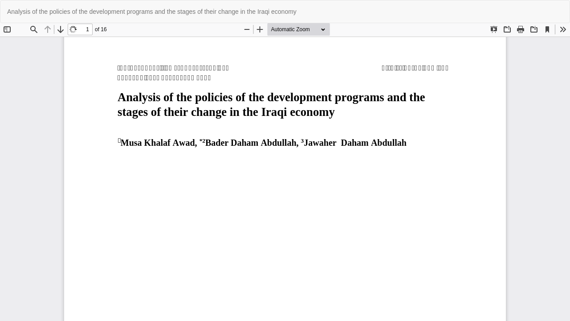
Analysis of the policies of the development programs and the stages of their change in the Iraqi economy (152, 11)
